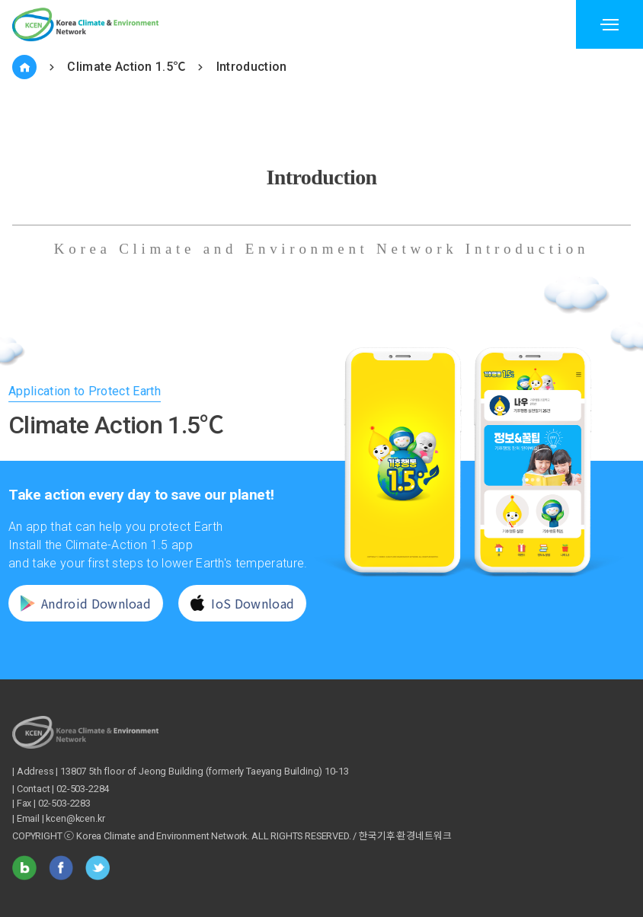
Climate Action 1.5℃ (126, 66)
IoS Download (235, 603)
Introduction (251, 66)
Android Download (78, 603)
